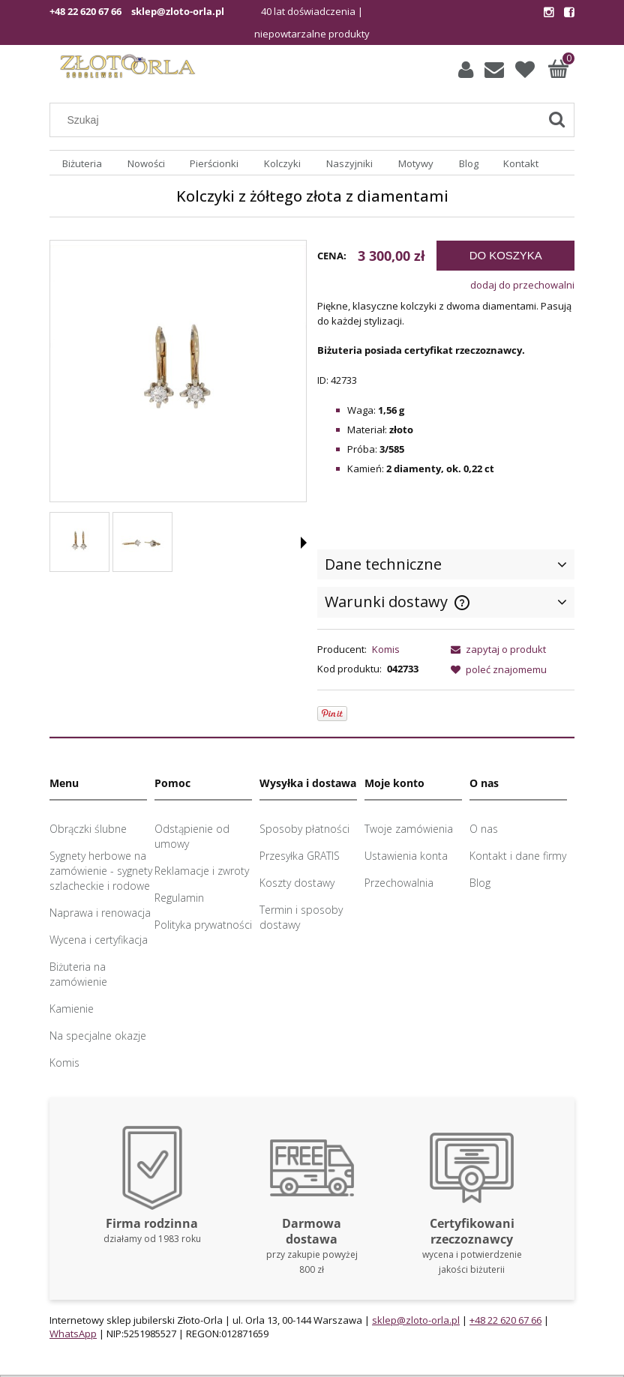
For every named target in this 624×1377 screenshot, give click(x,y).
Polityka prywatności (203, 925)
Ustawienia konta (406, 856)
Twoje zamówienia (408, 829)
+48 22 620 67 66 (86, 11)
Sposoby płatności (305, 829)
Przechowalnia (399, 883)
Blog (480, 883)
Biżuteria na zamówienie (78, 974)
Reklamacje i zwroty (201, 871)
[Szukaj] (556, 120)
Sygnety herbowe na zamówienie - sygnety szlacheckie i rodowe (101, 871)
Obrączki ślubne (88, 829)
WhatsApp (73, 1333)
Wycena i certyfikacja (99, 939)
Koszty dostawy (297, 883)
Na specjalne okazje (98, 1035)
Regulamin (179, 898)
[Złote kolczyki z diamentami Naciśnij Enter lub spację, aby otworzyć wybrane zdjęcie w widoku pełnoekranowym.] (178, 373)
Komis (386, 649)
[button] (304, 543)
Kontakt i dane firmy (518, 856)
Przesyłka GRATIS (300, 856)
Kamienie (72, 1008)
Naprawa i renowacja (100, 913)
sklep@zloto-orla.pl (177, 11)
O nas (484, 829)
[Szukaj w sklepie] (298, 119)
